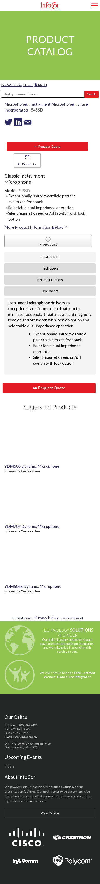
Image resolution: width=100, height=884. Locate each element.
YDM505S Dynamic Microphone (32, 586)
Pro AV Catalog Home (17, 85)
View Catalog (50, 813)
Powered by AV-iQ (72, 618)
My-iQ (40, 85)
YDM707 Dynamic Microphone (31, 526)
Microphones (16, 104)
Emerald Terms (21, 618)
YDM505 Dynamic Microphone (31, 466)
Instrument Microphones (52, 104)
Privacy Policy (46, 617)
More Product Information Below (36, 227)
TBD (8, 766)
